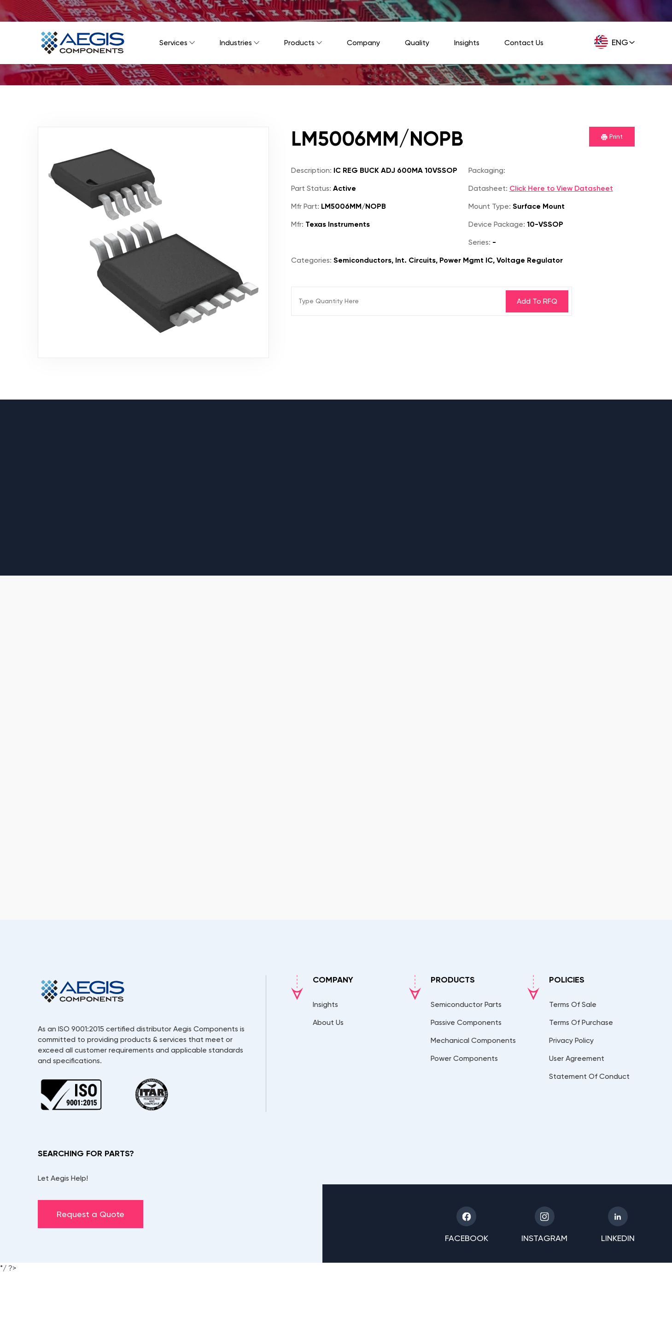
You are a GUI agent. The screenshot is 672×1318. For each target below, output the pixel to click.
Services (173, 42)
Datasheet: (488, 188)
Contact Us (523, 42)
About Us (328, 1022)
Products (299, 42)
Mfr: (297, 224)
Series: (479, 242)
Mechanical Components (473, 1040)
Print (612, 136)
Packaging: (486, 170)
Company (363, 42)
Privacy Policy (571, 1040)
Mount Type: (489, 206)
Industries (236, 42)
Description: (311, 170)
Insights (466, 42)
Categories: (311, 260)
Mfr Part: (305, 206)
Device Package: (496, 224)
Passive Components (466, 1022)
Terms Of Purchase (581, 1022)
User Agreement (576, 1058)
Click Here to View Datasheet (561, 188)
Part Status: (311, 188)
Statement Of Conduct (589, 1076)
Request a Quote (90, 1214)
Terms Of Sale (572, 1004)
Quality (417, 42)
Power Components (464, 1058)
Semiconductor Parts (466, 1004)
